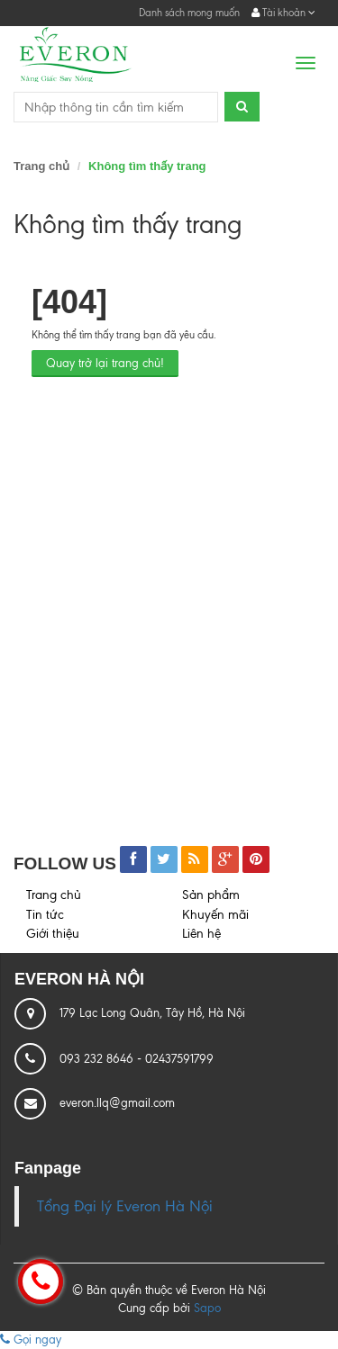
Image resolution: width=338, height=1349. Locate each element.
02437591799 (179, 1059)
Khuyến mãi (215, 914)
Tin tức (45, 914)
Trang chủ (41, 166)
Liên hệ (201, 933)
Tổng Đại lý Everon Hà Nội (125, 1206)
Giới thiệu (52, 933)
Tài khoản (283, 12)
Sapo (207, 1308)
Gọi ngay (30, 1339)
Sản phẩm (211, 895)
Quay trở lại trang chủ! (105, 363)
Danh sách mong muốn (189, 12)
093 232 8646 (98, 1059)
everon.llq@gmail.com (117, 1103)
